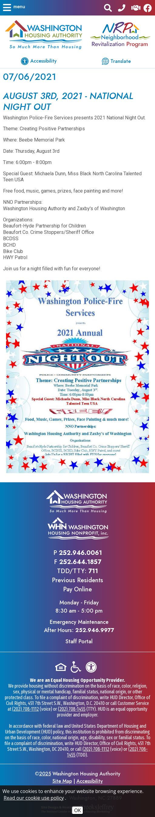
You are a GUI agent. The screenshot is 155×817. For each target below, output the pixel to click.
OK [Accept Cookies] (77, 810)
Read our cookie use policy (34, 798)
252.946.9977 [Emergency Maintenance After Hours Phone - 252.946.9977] (94, 630)
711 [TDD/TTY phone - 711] (93, 571)
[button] (13, 7)
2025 (45, 773)
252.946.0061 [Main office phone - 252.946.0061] (80, 553)
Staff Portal (79, 641)
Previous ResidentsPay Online (77, 585)
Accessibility (89, 781)
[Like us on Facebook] (149, 7)
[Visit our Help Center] (135, 7)
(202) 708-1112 (25, 709)
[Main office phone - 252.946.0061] (121, 7)
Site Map (62, 781)
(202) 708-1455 (72, 709)
